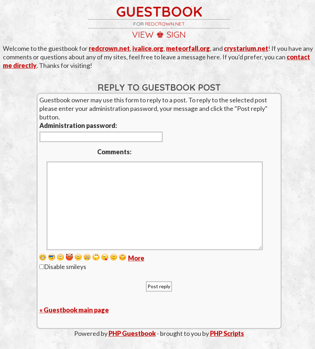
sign (176, 34)
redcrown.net (165, 24)
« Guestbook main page (74, 310)
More (136, 258)
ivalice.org (148, 48)
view (143, 34)
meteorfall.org (188, 48)
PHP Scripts (227, 333)
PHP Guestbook (132, 333)
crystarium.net (246, 48)
